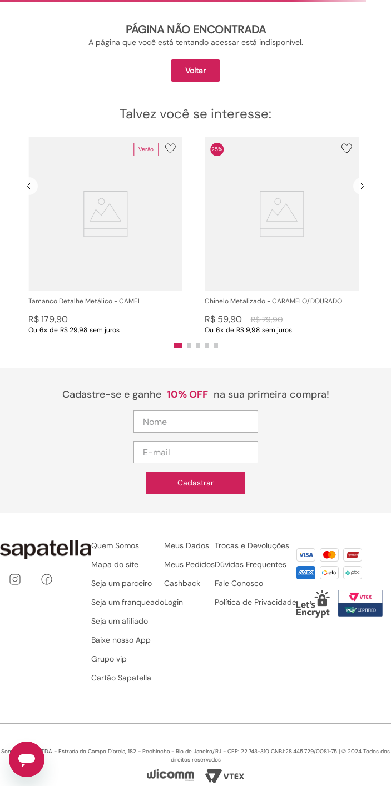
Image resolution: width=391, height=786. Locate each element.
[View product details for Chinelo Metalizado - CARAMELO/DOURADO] (282, 235)
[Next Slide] (362, 186)
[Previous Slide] (29, 186)
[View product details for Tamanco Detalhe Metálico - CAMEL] (105, 235)
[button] (105, 235)
